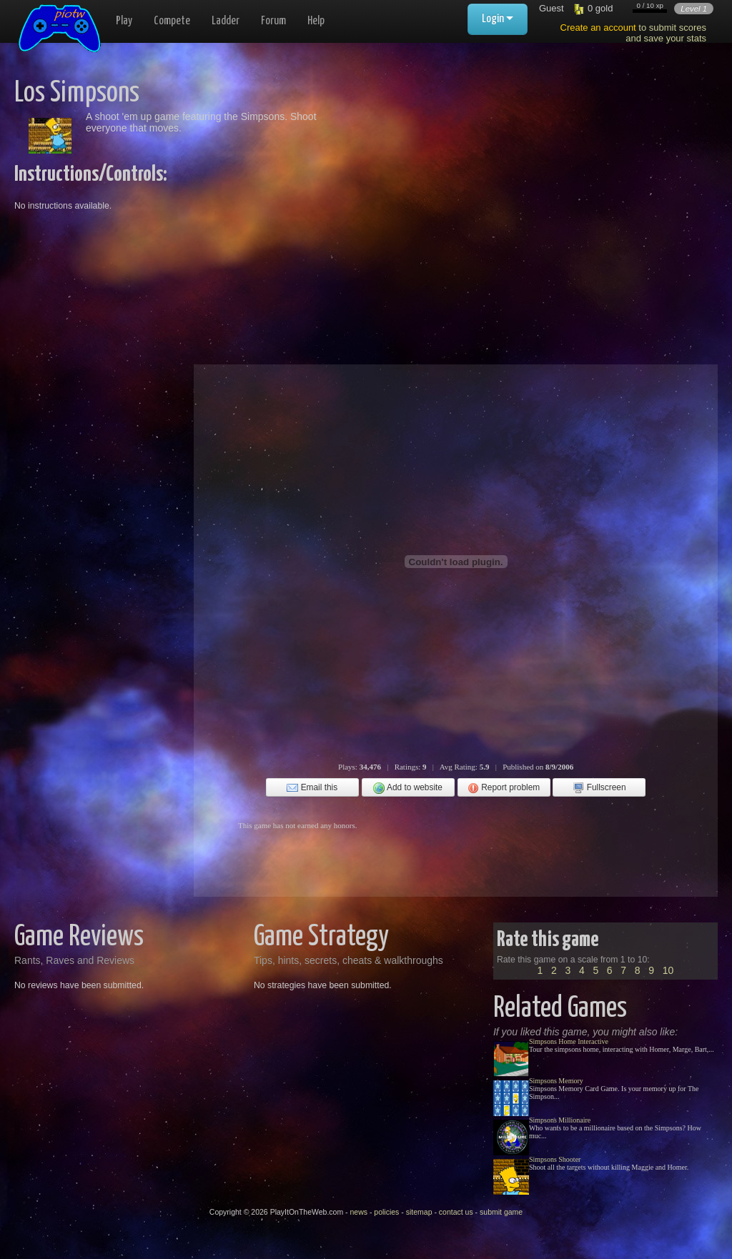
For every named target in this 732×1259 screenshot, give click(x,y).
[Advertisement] (490, 179)
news (358, 1212)
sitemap (419, 1212)
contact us (456, 1212)
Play (124, 21)
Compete (172, 21)
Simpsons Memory (556, 1081)
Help (316, 21)
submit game (501, 1212)
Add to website (407, 788)
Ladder (225, 21)
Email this (312, 788)
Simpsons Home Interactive (568, 1041)
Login (497, 19)
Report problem (504, 788)
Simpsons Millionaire (559, 1120)
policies (386, 1212)
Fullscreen (599, 788)
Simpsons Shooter (555, 1159)
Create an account (598, 27)
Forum (273, 21)
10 (668, 970)
